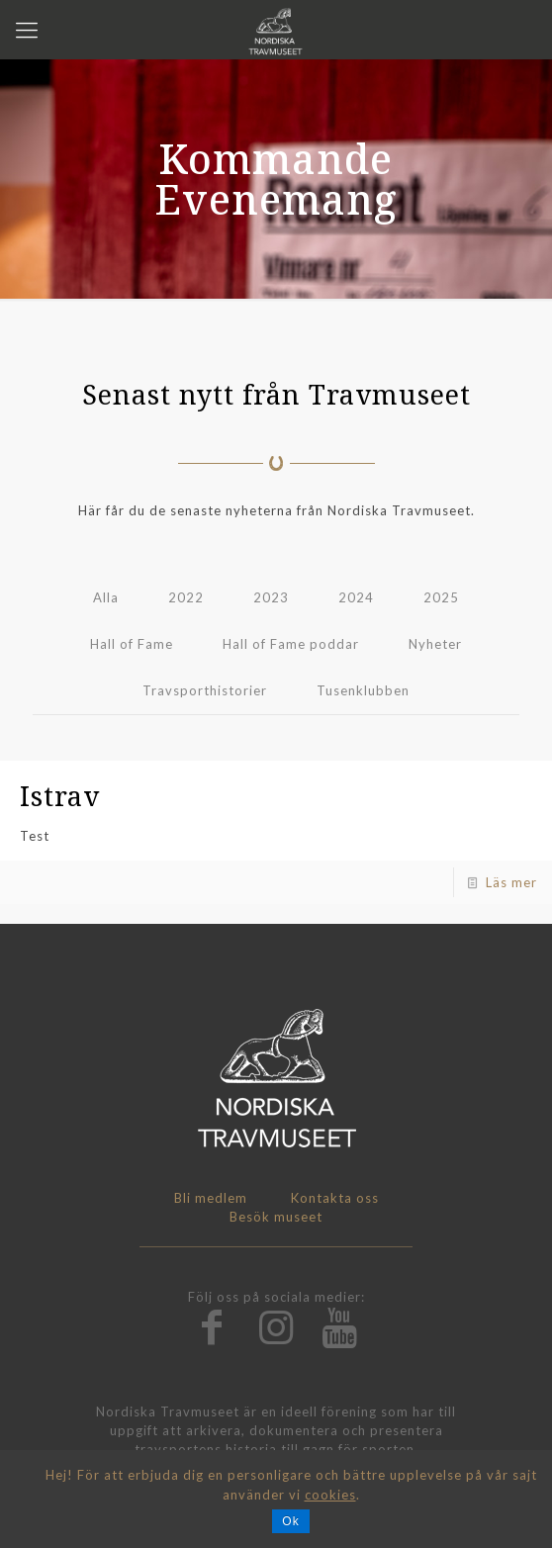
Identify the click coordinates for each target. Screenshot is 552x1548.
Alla (106, 597)
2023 (271, 597)
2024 (356, 597)
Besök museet (276, 1217)
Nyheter (435, 644)
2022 (186, 597)
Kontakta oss (335, 1198)
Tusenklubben (363, 690)
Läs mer (511, 882)
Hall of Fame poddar (291, 644)
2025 (441, 597)
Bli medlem (210, 1198)
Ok (290, 1521)
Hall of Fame (131, 644)
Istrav (60, 795)
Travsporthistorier (204, 690)
